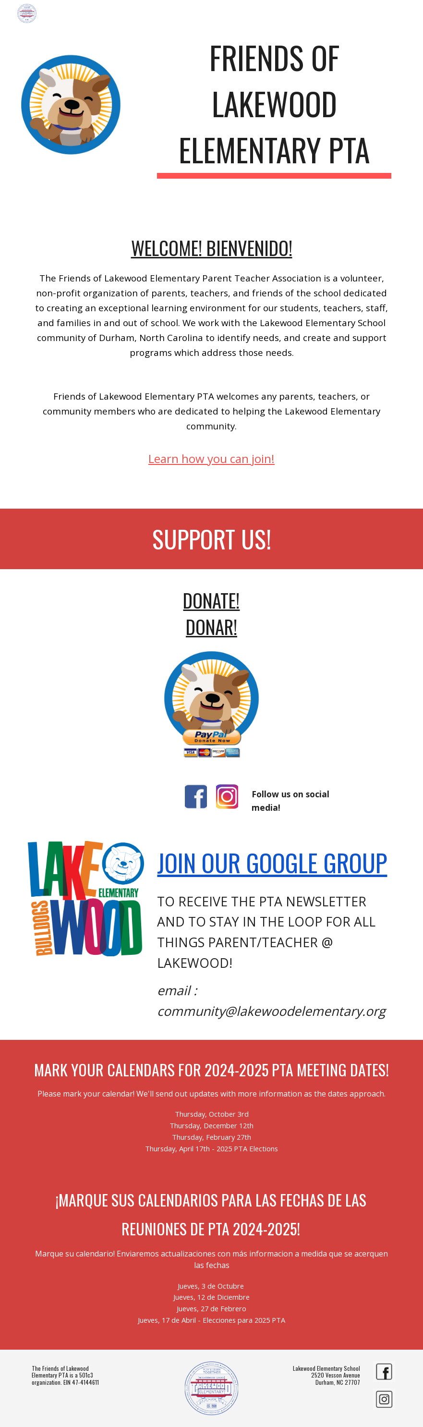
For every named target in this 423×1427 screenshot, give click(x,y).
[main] (274, 105)
